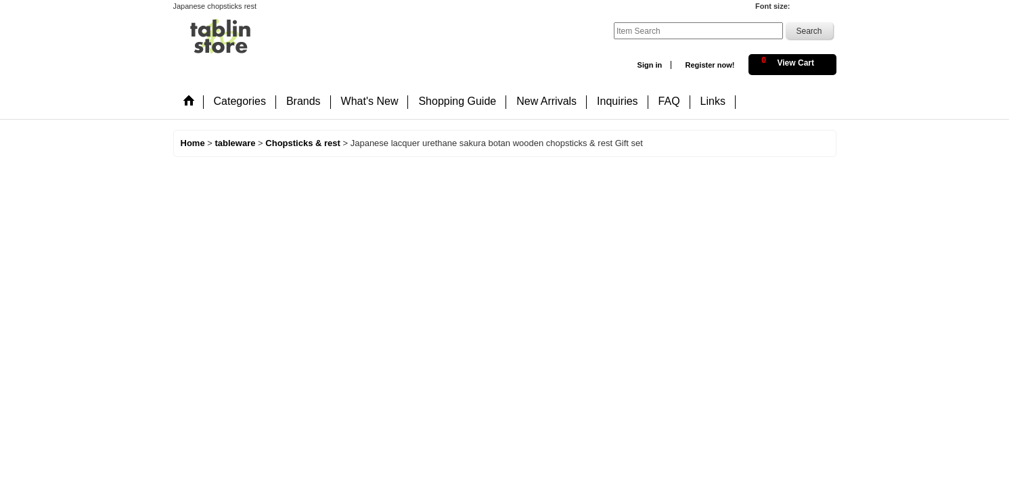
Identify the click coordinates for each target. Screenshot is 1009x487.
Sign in (650, 65)
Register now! (709, 65)
